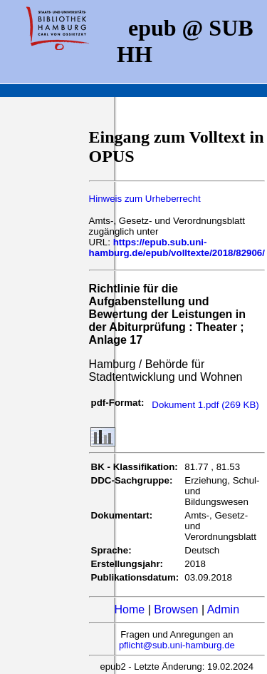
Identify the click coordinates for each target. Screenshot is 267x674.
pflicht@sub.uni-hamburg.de (177, 645)
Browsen (176, 609)
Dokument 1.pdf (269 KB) (205, 404)
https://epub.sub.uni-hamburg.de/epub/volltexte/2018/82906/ (177, 247)
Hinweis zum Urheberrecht (145, 198)
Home (130, 609)
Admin (223, 609)
